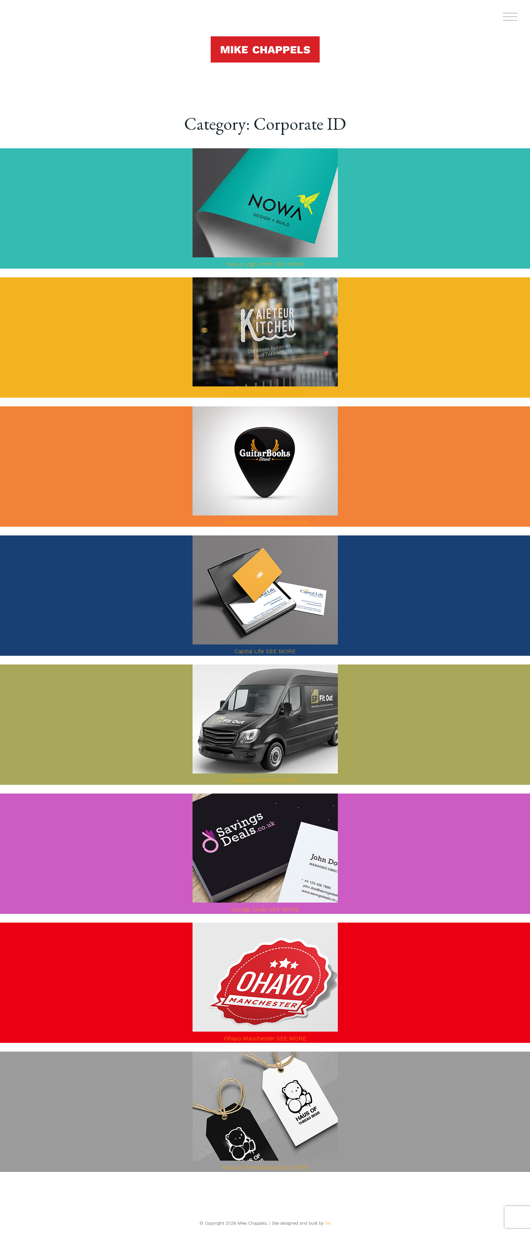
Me (328, 1223)
